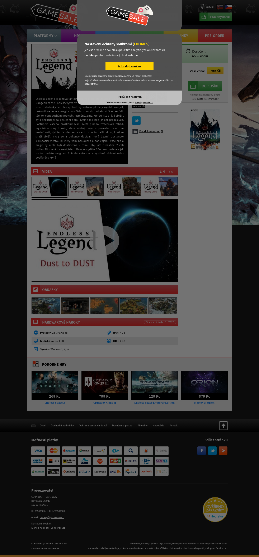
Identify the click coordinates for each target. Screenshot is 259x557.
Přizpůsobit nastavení (129, 96)
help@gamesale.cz (144, 102)
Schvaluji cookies (129, 66)
